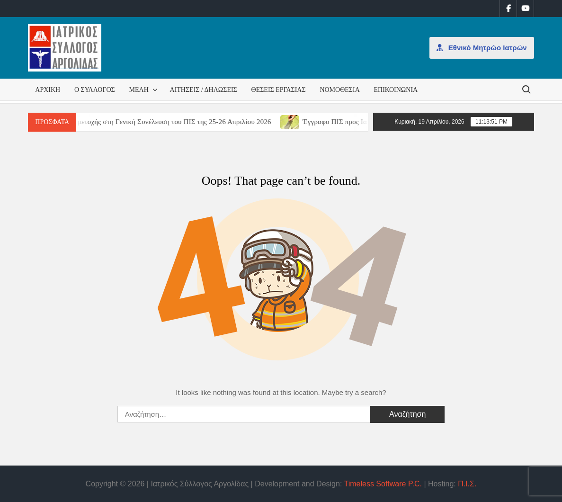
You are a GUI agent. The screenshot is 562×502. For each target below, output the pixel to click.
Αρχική (47, 89)
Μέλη (139, 89)
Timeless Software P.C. (383, 484)
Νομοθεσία (339, 89)
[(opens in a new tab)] (296, 121)
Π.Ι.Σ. (467, 484)
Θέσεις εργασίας (278, 89)
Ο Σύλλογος (94, 89)
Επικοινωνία (396, 89)
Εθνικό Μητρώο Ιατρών (482, 48)
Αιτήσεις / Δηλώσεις (203, 89)
